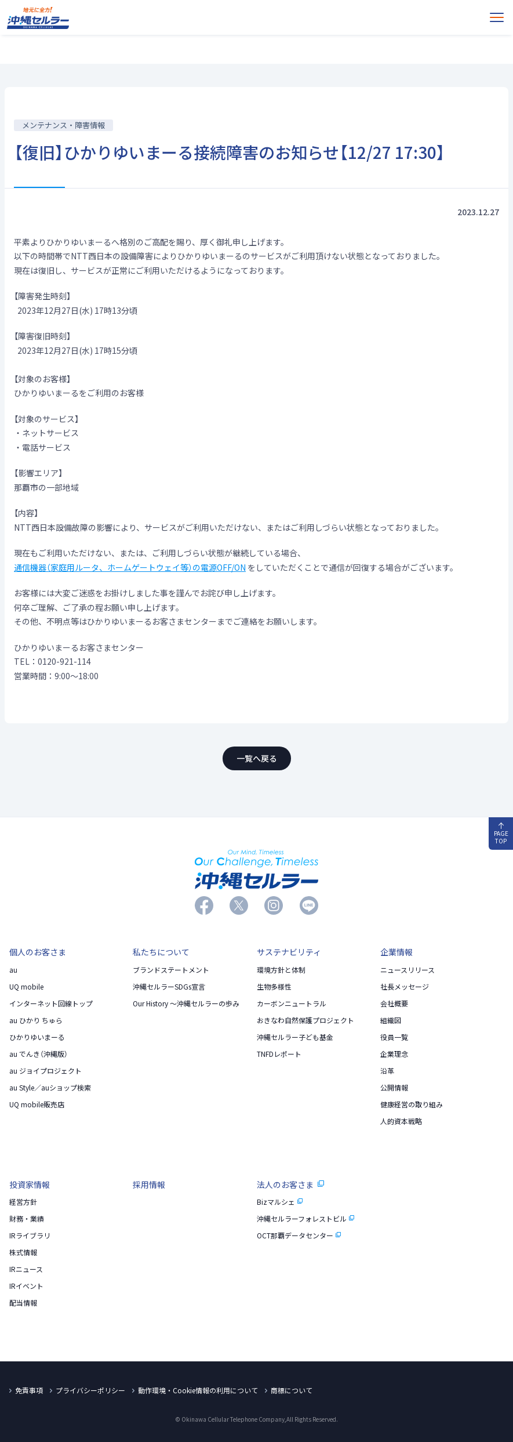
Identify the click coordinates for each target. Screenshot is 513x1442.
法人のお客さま (290, 1184)
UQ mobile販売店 (36, 1104)
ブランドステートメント (171, 970)
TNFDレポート (279, 1054)
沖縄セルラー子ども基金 (295, 1037)
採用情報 (149, 1184)
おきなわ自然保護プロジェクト (305, 1020)
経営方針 (23, 1202)
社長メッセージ (404, 986)
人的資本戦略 (401, 1121)
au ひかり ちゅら (36, 1020)
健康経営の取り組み (411, 1104)
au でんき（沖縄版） (38, 1054)
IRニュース (26, 1269)
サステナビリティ (289, 952)
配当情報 (23, 1303)
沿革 (387, 1071)
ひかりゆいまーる (37, 1037)
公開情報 (394, 1087)
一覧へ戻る (257, 758)
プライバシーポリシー (90, 1390)
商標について (291, 1390)
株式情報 (23, 1252)
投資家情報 (29, 1184)
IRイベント (26, 1286)
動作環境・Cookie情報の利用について (198, 1390)
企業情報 (396, 952)
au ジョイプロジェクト (45, 1071)
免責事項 (29, 1390)
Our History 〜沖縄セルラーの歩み (186, 1003)
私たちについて (161, 952)
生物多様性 (274, 986)
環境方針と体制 (281, 970)
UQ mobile (26, 986)
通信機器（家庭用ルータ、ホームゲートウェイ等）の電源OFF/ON (130, 567)
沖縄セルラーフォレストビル (306, 1218)
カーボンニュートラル (291, 1003)
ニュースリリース (407, 970)
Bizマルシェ (280, 1202)
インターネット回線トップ (51, 1003)
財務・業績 (26, 1218)
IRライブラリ (29, 1235)
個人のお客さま (37, 952)
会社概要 (394, 1003)
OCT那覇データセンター (299, 1235)
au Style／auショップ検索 (50, 1087)
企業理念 (394, 1054)
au (13, 970)
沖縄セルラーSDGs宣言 (169, 986)
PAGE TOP (501, 834)
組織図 (390, 1020)
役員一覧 (394, 1037)
